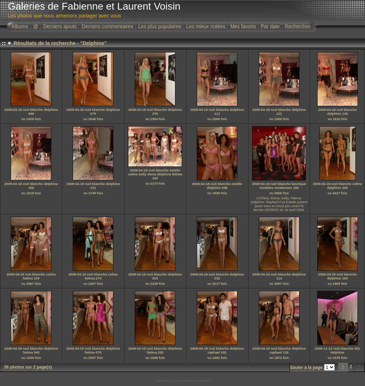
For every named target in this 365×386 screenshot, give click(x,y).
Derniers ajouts (60, 26)
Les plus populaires (159, 26)
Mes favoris (243, 26)
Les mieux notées (205, 26)
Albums (19, 26)
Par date (270, 26)
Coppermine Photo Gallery (191, 380)
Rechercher (297, 26)
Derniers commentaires (107, 26)
